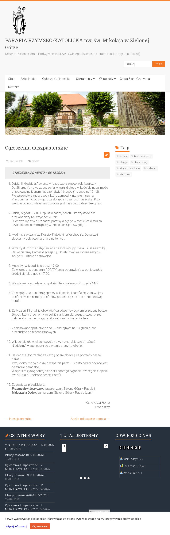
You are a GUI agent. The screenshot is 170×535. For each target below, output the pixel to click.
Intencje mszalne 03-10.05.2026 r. (25, 475)
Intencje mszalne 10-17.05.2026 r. (25, 455)
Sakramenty (84, 79)
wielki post (125, 174)
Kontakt (13, 87)
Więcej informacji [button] (16, 526)
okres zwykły (141, 162)
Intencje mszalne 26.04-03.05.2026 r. (26, 495)
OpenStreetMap (100, 511)
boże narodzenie (143, 156)
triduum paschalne (129, 168)
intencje (123, 162)
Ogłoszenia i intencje (56, 79)
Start (11, 79)
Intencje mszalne (18, 419)
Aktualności (28, 79)
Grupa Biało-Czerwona (135, 79)
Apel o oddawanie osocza (90, 419)
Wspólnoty (106, 79)
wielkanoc (152, 168)
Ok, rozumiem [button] (40, 526)
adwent (35, 161)
